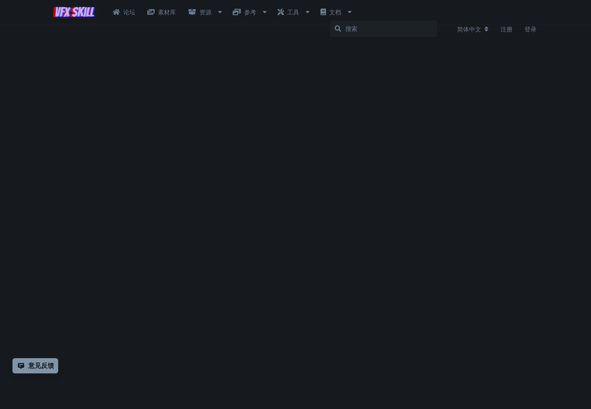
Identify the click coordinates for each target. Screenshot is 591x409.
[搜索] (394, 28)
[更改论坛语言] (473, 29)
